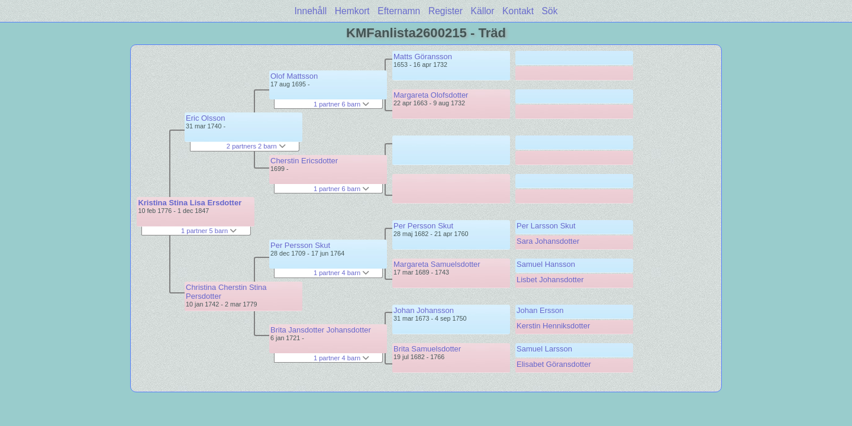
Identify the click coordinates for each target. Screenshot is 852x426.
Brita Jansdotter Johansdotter (320, 329)
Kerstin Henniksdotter (553, 325)
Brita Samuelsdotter (427, 348)
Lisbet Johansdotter (550, 279)
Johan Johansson (423, 310)
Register (445, 11)
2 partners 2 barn (256, 146)
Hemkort (352, 11)
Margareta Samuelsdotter (436, 264)
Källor (483, 11)
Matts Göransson (422, 56)
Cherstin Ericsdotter (304, 160)
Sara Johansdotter (548, 241)
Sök (550, 11)
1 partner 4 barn (341, 272)
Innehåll (311, 11)
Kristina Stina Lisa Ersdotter (189, 202)
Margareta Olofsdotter (430, 95)
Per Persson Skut (300, 245)
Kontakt (518, 11)
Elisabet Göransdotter (554, 364)
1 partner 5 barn (209, 230)
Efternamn (398, 11)
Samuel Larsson (544, 348)
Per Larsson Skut (546, 225)
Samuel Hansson (546, 264)
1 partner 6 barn (341, 104)
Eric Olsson (205, 118)
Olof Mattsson (294, 76)
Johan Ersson (540, 310)
